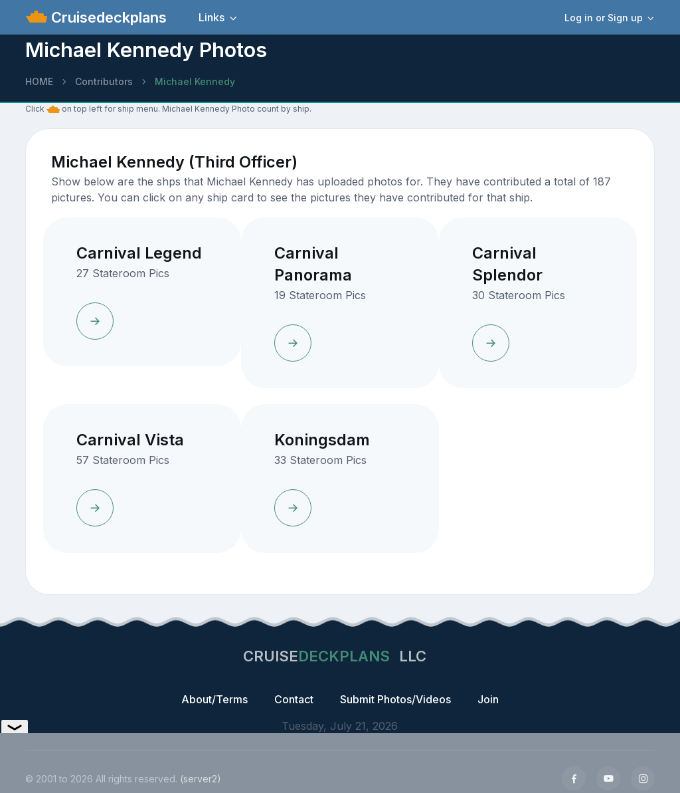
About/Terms (214, 699)
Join (488, 699)
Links (211, 17)
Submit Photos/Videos (395, 699)
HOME (39, 81)
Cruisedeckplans (107, 17)
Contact (293, 699)
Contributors (104, 81)
